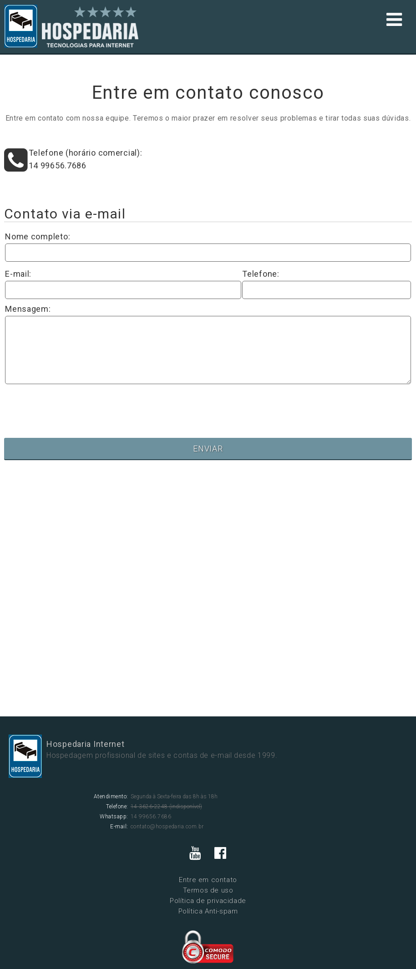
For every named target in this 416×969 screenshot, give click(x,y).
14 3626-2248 (149, 806)
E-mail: (18, 274)
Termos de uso (208, 890)
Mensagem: (28, 309)
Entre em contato (208, 880)
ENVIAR (208, 448)
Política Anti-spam (208, 911)
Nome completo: (37, 236)
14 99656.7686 (57, 165)
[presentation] (74, 405)
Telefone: (260, 274)
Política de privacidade (208, 901)
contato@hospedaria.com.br (167, 826)
